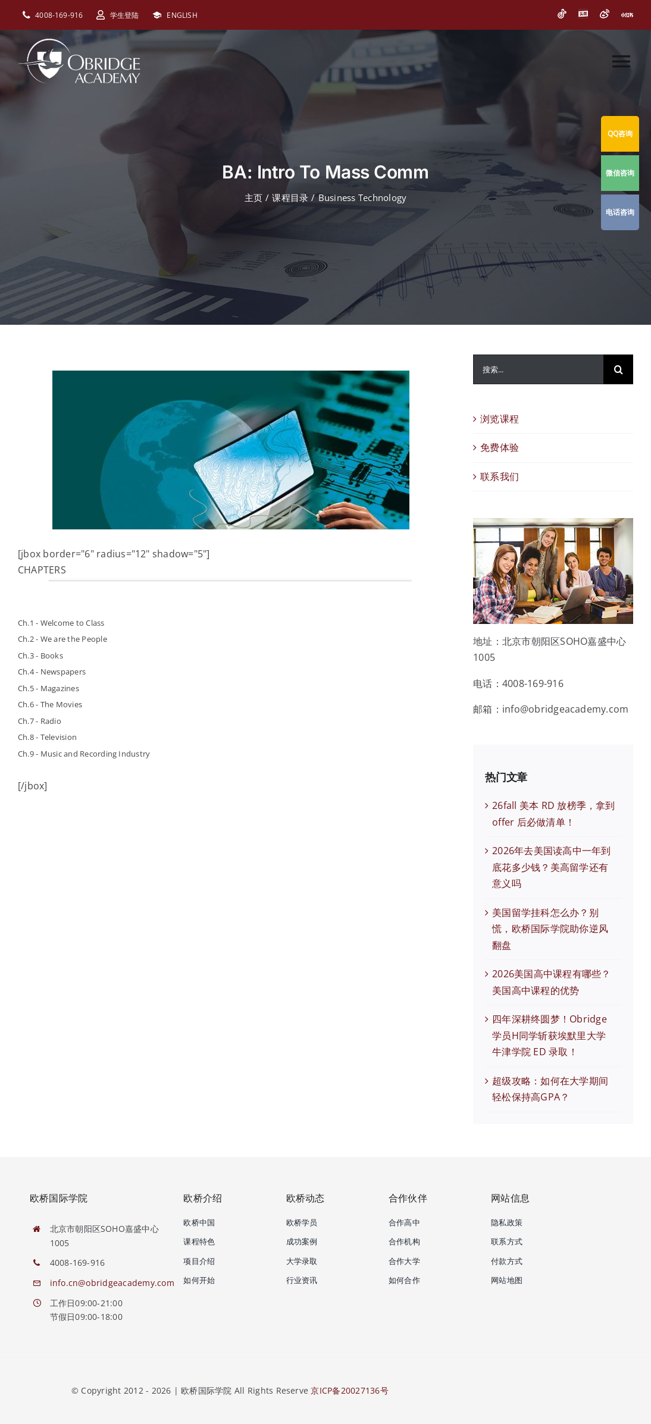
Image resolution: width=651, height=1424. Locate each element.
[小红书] (627, 15)
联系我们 (499, 476)
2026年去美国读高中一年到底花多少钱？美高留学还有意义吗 (551, 867)
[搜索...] (538, 369)
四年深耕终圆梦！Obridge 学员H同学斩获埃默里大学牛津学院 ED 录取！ (549, 1035)
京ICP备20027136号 (349, 1390)
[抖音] (562, 13)
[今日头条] (583, 13)
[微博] (604, 13)
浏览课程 (499, 418)
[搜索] (618, 369)
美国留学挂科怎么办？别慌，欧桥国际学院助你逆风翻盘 (550, 929)
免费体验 (499, 447)
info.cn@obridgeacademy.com (112, 1282)
